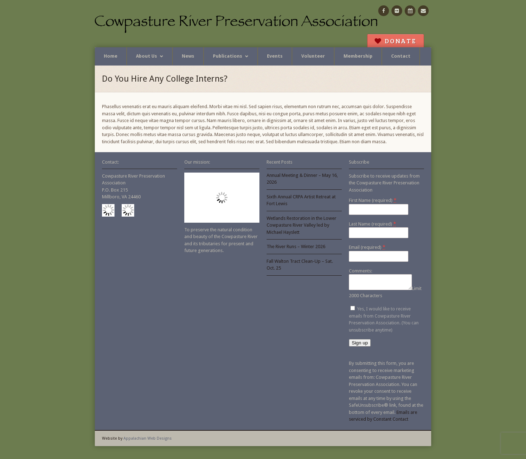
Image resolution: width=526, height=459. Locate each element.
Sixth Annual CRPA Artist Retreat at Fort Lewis (301, 200)
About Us (146, 56)
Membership (358, 56)
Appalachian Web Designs (147, 440)
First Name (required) (372, 200)
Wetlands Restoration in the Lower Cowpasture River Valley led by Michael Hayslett (301, 225)
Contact (400, 56)
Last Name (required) (372, 224)
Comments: (360, 271)
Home (110, 56)
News (188, 56)
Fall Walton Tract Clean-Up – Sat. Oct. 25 (300, 265)
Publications (227, 56)
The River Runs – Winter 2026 (296, 246)
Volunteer (313, 56)
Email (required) (367, 247)
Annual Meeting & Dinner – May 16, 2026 (302, 179)
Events (275, 56)
